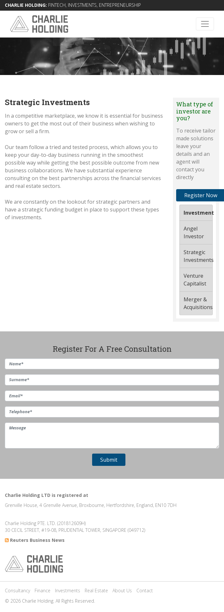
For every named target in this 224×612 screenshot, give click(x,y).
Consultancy (17, 590)
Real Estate (96, 590)
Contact (144, 590)
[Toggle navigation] (205, 23)
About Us (122, 590)
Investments (67, 590)
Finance (42, 590)
